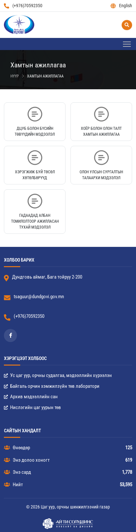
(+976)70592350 (23, 6)
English (121, 6)
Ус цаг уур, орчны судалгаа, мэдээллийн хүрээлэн (58, 375)
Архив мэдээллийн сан (31, 397)
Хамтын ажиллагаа (45, 76)
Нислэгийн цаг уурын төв (32, 407)
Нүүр (14, 76)
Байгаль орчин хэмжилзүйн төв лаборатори (51, 386)
